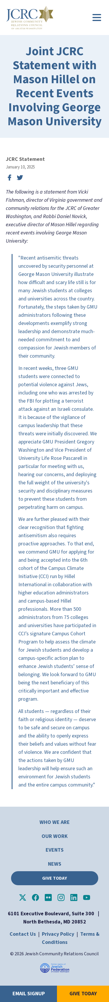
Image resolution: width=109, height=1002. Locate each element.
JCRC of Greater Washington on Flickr (48, 897)
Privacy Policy (58, 934)
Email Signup (28, 993)
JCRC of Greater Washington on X (22, 897)
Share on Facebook (9, 177)
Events (55, 850)
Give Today (54, 878)
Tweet (19, 177)
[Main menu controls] (97, 17)
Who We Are (55, 822)
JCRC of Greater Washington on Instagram (61, 897)
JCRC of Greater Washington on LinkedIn (73, 897)
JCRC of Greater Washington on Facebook (35, 897)
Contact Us (23, 934)
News (54, 864)
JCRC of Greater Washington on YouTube (86, 897)
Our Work (55, 836)
